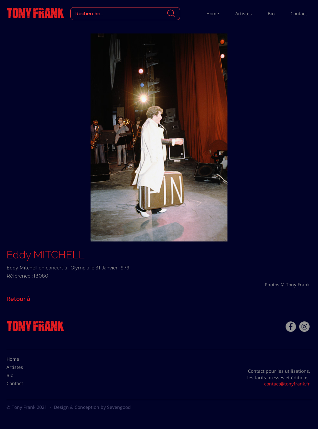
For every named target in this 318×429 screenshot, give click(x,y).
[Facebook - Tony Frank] (291, 326)
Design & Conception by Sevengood (92, 407)
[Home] (22, 359)
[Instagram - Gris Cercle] (304, 326)
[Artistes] (22, 367)
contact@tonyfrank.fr (287, 384)
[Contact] (22, 383)
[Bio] (22, 375)
